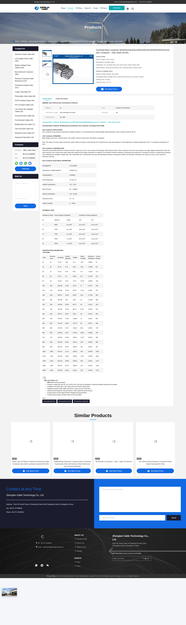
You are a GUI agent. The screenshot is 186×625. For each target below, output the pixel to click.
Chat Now (117, 8)
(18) (24, 129)
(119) (24, 80)
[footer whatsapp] (36, 565)
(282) (24, 60)
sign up (145, 558)
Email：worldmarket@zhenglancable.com (49, 547)
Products (70, 8)
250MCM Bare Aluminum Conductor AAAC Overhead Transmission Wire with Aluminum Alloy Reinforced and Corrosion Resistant (113, 464)
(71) (25, 124)
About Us (87, 8)
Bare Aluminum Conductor (37, 41)
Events (95, 8)
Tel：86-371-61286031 (44, 543)
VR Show (79, 8)
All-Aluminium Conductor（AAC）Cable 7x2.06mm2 (155, 462)
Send (173, 518)
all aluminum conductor (81, 401)
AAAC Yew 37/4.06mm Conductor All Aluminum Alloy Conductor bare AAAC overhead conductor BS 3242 (72, 463)
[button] (15, 447)
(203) (23, 66)
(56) (24, 100)
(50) (24, 54)
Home (63, 8)
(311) (24, 86)
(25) (24, 105)
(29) (24, 120)
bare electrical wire (49, 401)
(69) (25, 96)
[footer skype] (41, 565)
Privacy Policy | (51, 576)
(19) (24, 137)
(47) (23, 92)
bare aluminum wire (65, 401)
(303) (24, 73)
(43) (24, 116)
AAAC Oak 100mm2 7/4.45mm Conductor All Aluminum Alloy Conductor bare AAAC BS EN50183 (31, 463)
